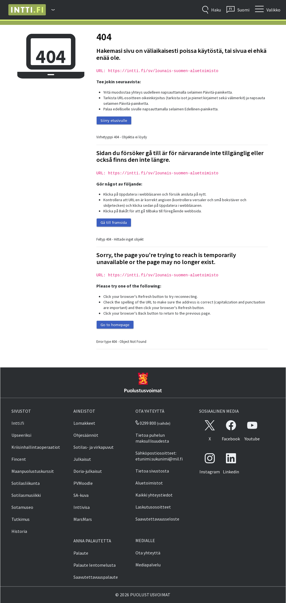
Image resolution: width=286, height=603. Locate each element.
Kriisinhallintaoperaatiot (35, 447)
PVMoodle (83, 483)
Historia (19, 531)
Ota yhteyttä (147, 552)
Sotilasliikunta (25, 483)
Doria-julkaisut (87, 471)
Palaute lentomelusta (94, 565)
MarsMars (82, 519)
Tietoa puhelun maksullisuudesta (152, 438)
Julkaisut (82, 459)
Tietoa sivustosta (152, 471)
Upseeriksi (21, 435)
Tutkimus (20, 519)
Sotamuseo (22, 507)
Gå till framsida (114, 222)
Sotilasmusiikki (26, 495)
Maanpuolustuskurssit (32, 471)
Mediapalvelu (148, 565)
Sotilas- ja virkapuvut (93, 447)
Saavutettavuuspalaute (95, 577)
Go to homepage (115, 324)
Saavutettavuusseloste (157, 519)
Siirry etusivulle (114, 120)
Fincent (18, 459)
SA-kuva (81, 495)
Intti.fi (17, 423)
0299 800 (145, 423)
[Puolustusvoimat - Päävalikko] (50, 9)
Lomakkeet (84, 423)
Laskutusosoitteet (153, 507)
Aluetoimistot (149, 483)
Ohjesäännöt (85, 435)
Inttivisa (81, 507)
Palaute (80, 553)
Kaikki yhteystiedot (154, 495)
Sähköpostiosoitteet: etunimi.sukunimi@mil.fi (159, 456)
